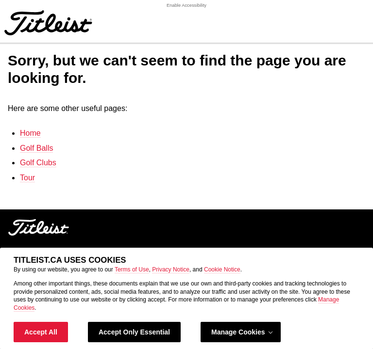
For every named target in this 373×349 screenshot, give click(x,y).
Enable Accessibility (186, 5)
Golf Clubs (38, 163)
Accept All (40, 332)
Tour (27, 178)
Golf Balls (36, 148)
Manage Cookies (242, 332)
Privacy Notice (170, 269)
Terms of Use (132, 269)
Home (30, 133)
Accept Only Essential (134, 332)
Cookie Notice (222, 269)
